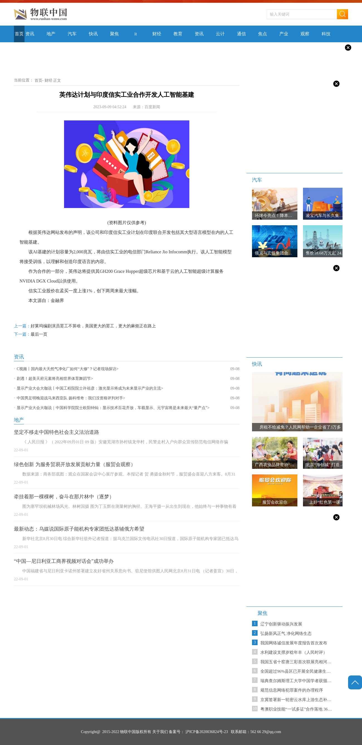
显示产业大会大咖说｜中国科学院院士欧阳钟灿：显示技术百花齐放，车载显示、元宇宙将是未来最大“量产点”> (113, 408)
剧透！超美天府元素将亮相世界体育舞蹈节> (55, 379)
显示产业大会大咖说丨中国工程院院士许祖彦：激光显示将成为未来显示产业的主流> (90, 388)
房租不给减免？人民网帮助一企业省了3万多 (300, 427)
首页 (38, 80)
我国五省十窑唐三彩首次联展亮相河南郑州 (297, 662)
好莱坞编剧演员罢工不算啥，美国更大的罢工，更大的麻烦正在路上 (85, 326)
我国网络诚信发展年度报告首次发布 (293, 643)
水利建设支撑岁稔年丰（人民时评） (293, 652)
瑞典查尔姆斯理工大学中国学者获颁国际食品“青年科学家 (297, 681)
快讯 (257, 364)
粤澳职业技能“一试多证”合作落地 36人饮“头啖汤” (297, 709)
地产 (19, 420)
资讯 (19, 357)
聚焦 (263, 613)
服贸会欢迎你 (274, 502)
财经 (48, 80)
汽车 (257, 180)
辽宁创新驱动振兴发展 (281, 624)
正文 (57, 80)
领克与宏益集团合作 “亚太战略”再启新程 (293, 253)
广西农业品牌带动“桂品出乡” (282, 464)
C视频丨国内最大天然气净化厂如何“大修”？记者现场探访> (68, 369)
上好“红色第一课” (325, 502)
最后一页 (30, 334)
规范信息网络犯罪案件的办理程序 (291, 690)
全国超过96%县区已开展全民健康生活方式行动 (297, 671)
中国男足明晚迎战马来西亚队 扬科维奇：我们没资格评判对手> (71, 398)
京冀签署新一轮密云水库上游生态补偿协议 (297, 699)
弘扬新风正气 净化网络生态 (286, 633)
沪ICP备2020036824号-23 (206, 732)
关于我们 (160, 732)
